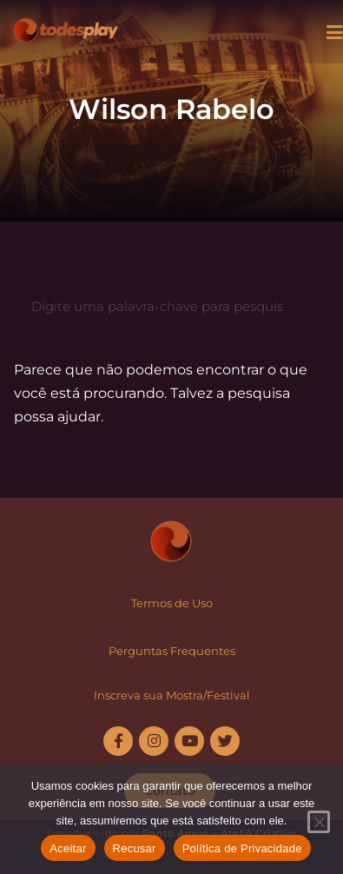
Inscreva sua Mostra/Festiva (170, 695)
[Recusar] (318, 822)
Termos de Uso (172, 603)
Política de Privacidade (242, 848)
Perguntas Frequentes (172, 651)
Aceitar (67, 848)
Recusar (134, 848)
